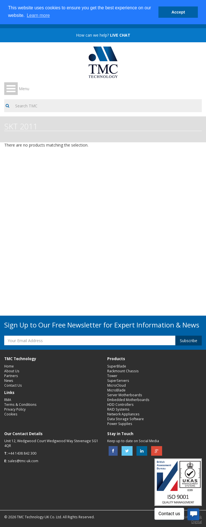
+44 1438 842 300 (22, 453)
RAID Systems (118, 409)
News (8, 380)
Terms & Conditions (20, 404)
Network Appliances (123, 414)
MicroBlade (116, 390)
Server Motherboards (124, 395)
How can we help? (103, 35)
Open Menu (11, 88)
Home (9, 366)
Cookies (10, 414)
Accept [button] (178, 12)
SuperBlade (116, 366)
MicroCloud (116, 385)
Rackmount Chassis (123, 371)
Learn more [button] (38, 15)
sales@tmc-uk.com (23, 461)
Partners (11, 375)
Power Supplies (119, 423)
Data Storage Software (125, 419)
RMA (7, 399)
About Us (11, 371)
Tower (112, 375)
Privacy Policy (15, 409)
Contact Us (13, 385)
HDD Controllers (120, 404)
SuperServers (118, 380)
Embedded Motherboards (128, 399)
